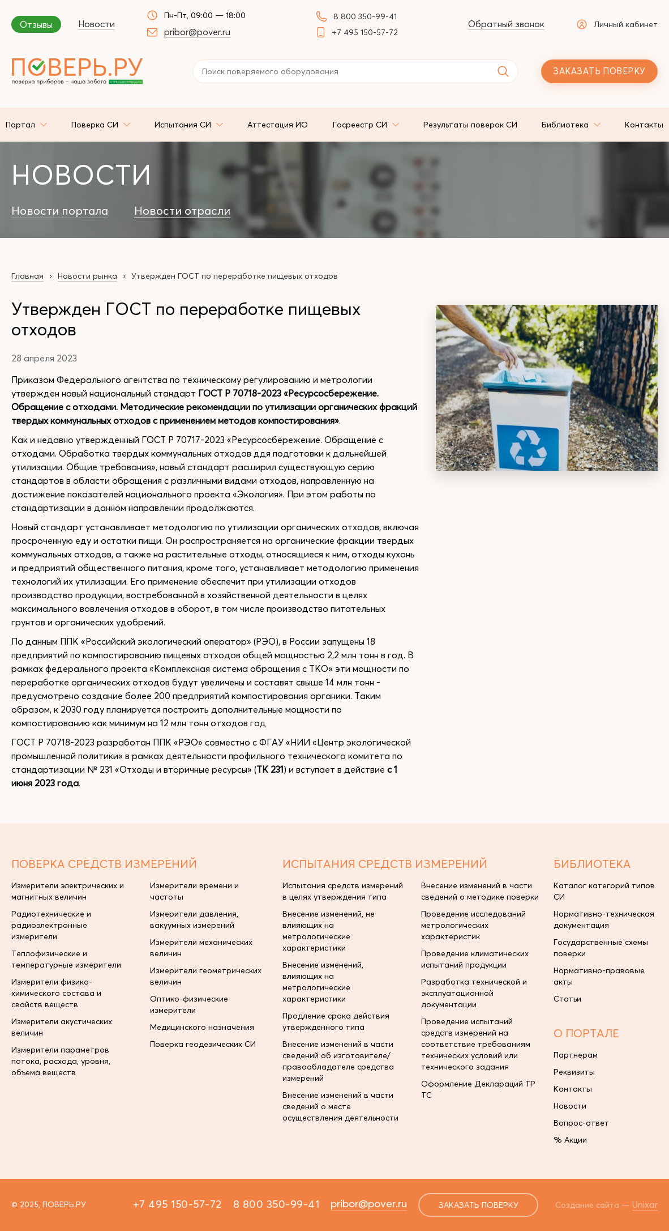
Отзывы (36, 24)
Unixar (645, 1204)
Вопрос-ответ (581, 1123)
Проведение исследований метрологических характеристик (473, 925)
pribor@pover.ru (197, 31)
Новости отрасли (182, 211)
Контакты (573, 1089)
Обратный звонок (506, 23)
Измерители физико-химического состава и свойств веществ (56, 993)
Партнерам (576, 1055)
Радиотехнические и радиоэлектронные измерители (51, 925)
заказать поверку (478, 1205)
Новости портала (59, 211)
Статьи (567, 999)
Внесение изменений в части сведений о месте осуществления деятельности (340, 1106)
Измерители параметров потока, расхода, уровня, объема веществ (60, 1061)
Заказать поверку (599, 71)
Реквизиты (574, 1072)
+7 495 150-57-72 (365, 32)
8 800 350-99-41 (365, 16)
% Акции (570, 1140)
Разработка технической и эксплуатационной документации (474, 993)
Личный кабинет (617, 24)
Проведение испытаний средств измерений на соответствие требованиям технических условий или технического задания (475, 1044)
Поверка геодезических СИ (203, 1044)
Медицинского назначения (202, 1027)
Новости (96, 23)
